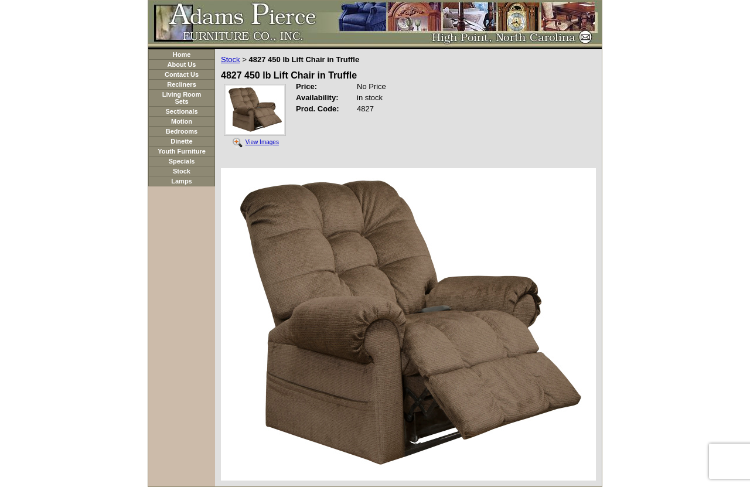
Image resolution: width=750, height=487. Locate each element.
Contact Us (182, 74)
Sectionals (181, 111)
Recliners (181, 84)
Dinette (181, 141)
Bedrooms (181, 131)
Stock (181, 171)
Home (182, 54)
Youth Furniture (182, 151)
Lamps (181, 181)
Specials (182, 161)
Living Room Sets (182, 98)
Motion (181, 121)
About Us (182, 64)
